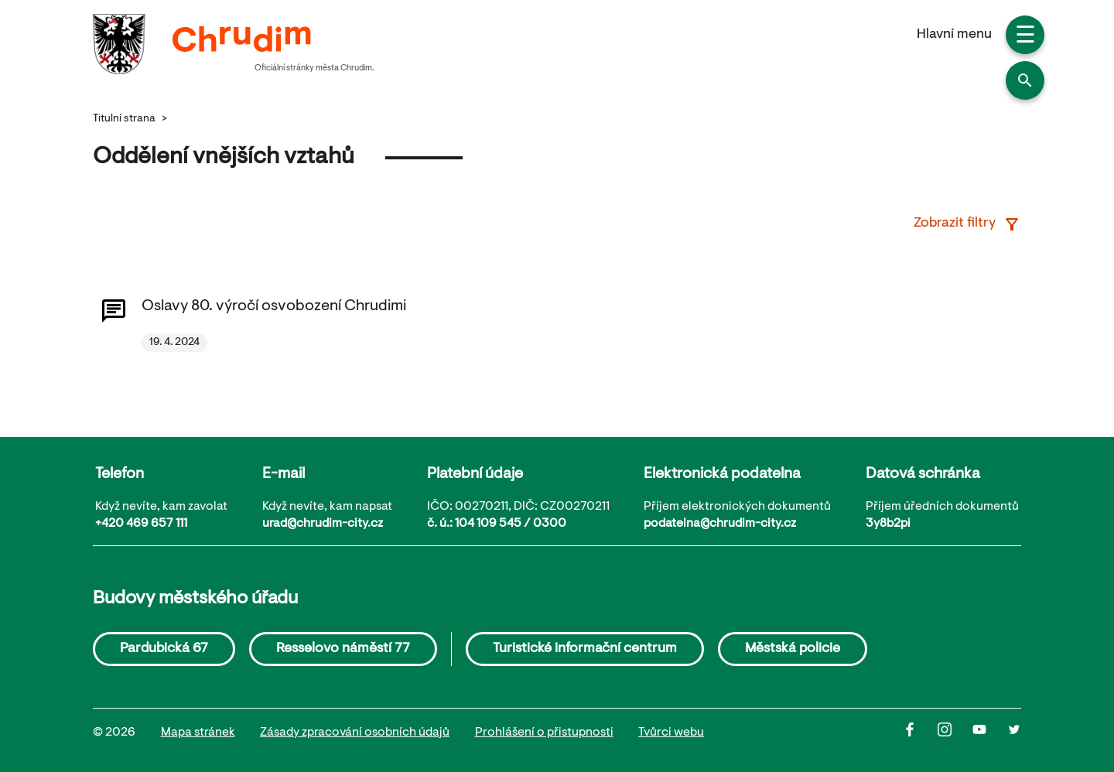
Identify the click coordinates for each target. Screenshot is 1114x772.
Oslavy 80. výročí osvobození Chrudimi (274, 306)
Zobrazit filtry (967, 224)
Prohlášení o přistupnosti (544, 732)
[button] (1025, 80)
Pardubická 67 (164, 649)
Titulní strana (124, 119)
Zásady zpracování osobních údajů (354, 732)
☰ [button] (1025, 37)
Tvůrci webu (671, 732)
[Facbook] (920, 733)
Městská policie (792, 649)
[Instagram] (955, 733)
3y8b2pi (888, 524)
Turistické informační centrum (585, 649)
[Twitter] (1014, 733)
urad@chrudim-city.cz (322, 524)
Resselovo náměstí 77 (343, 649)
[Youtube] (989, 733)
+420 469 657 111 (141, 524)
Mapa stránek (198, 732)
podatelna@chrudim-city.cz (720, 524)
